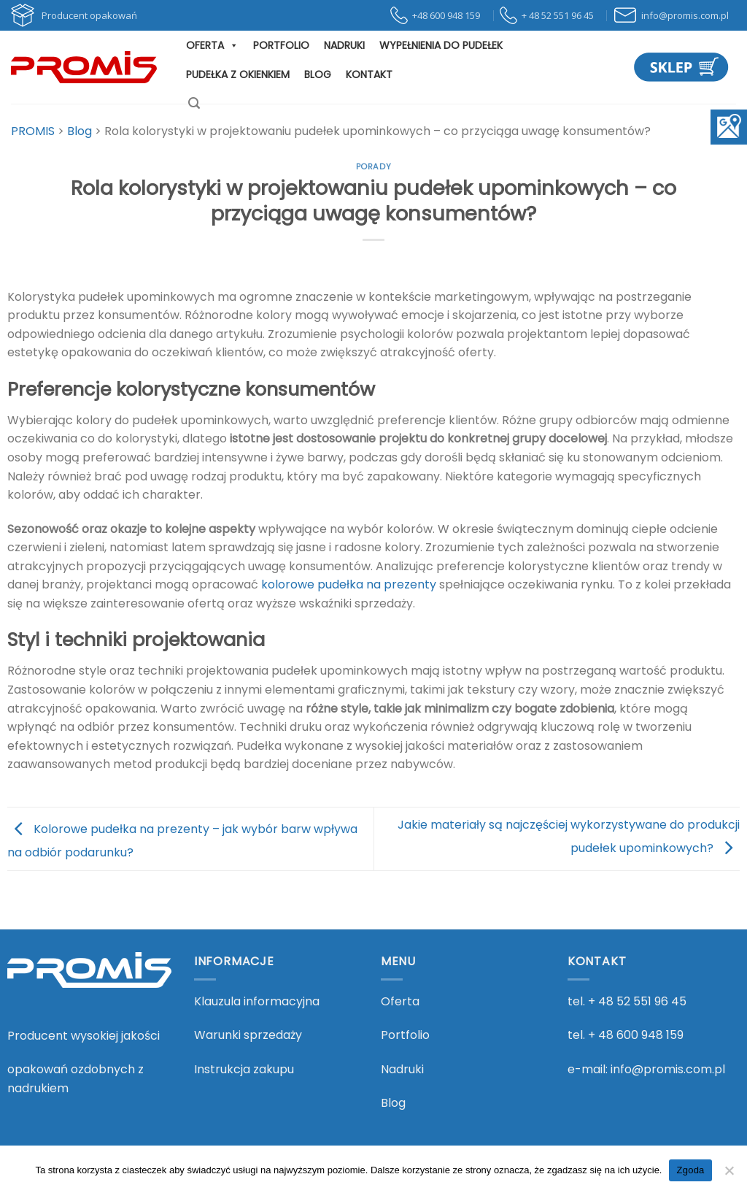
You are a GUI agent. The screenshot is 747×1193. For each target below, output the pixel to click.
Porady (373, 166)
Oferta (212, 45)
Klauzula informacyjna (257, 1001)
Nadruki (344, 45)
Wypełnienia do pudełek (441, 45)
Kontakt (369, 74)
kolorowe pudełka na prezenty (348, 584)
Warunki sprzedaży (248, 1035)
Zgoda (690, 1170)
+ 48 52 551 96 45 (637, 1001)
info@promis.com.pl (668, 1069)
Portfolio (281, 45)
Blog (317, 74)
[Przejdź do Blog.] (79, 131)
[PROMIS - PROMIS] (84, 67)
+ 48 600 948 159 (636, 1035)
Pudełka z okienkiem (238, 74)
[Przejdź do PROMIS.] (33, 131)
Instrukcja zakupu (244, 1069)
